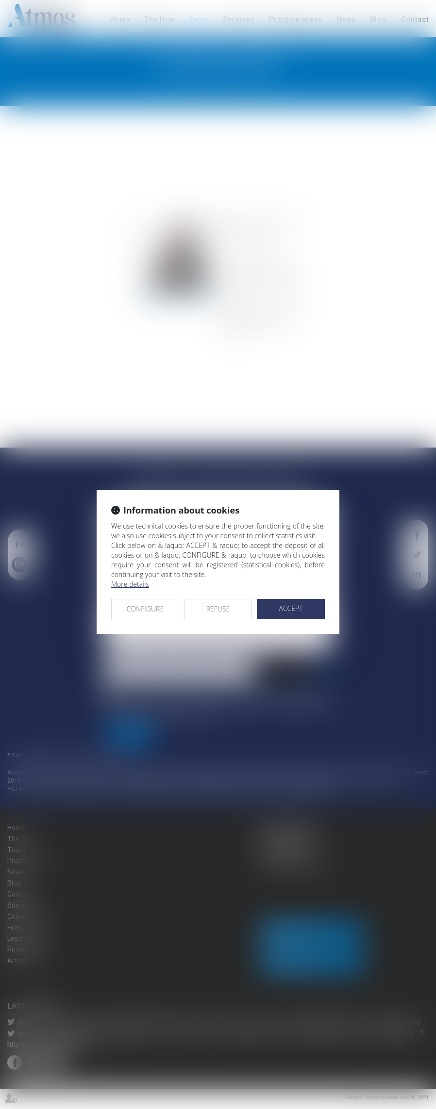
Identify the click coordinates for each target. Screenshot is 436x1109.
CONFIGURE (145, 608)
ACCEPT (290, 608)
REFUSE (218, 608)
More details (130, 584)
